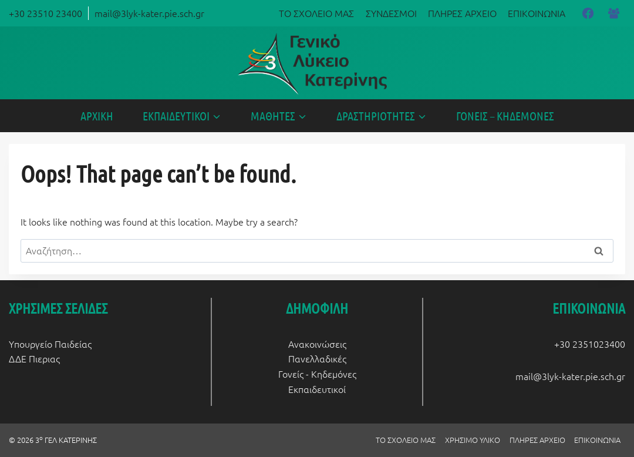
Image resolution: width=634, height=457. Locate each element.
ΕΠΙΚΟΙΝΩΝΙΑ (536, 12)
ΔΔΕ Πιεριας (34, 358)
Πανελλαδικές (317, 358)
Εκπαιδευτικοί (317, 388)
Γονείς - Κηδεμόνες (317, 373)
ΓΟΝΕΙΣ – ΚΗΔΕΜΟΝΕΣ (505, 116)
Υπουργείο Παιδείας (50, 343)
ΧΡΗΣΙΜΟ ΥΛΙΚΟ (472, 439)
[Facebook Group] (614, 13)
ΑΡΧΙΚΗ (96, 116)
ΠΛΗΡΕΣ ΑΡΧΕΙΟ (462, 12)
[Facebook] (587, 13)
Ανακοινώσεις (317, 343)
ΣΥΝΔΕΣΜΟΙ (391, 12)
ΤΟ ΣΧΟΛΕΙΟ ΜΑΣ (316, 12)
